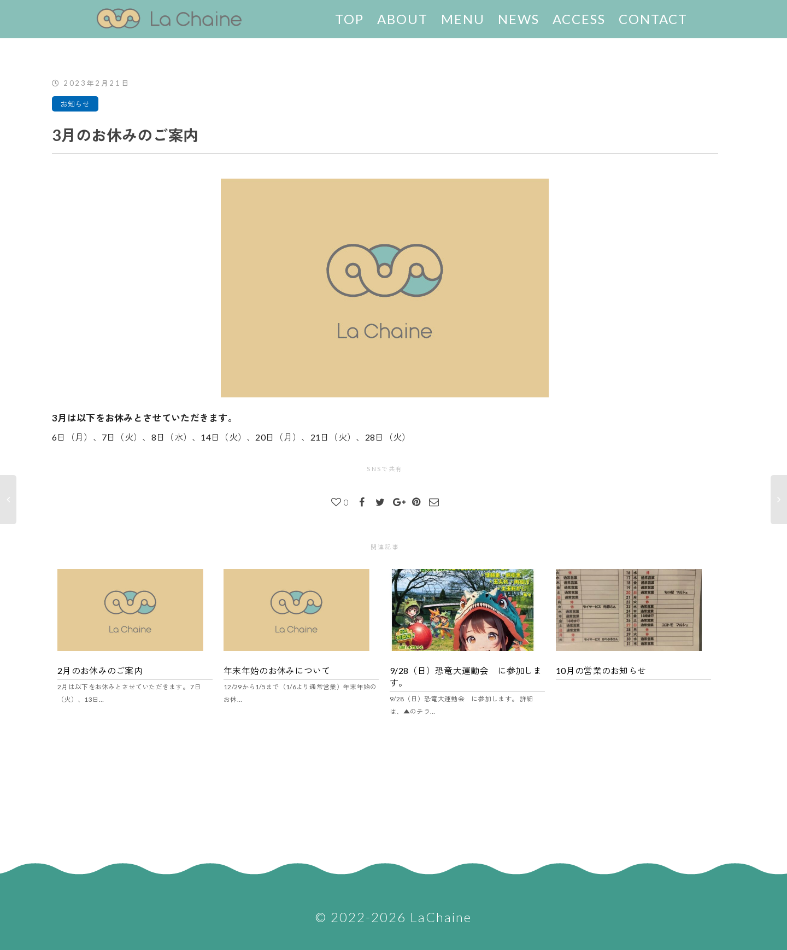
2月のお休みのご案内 (100, 670)
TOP (349, 19)
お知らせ (75, 103)
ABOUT (402, 19)
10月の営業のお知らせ (601, 670)
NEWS (518, 19)
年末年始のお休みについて (277, 670)
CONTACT (653, 19)
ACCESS (579, 19)
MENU (463, 19)
